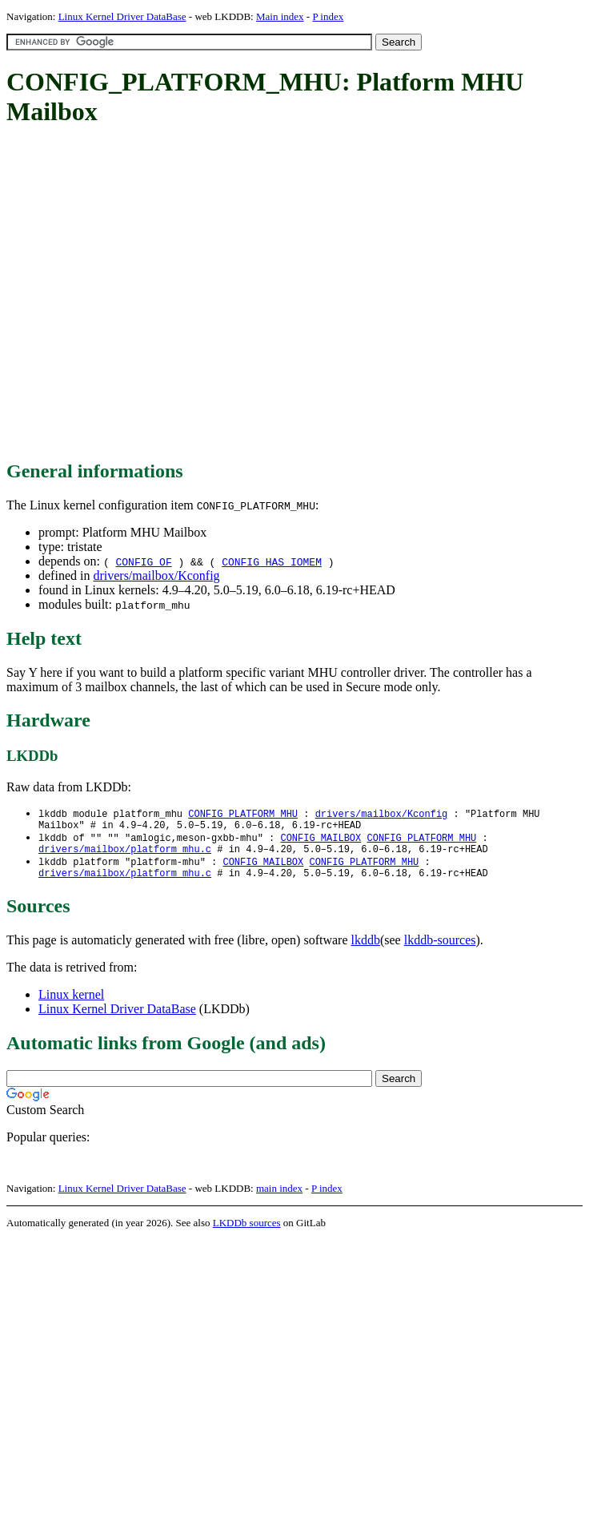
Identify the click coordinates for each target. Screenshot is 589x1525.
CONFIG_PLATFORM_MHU (243, 814)
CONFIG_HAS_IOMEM (272, 561)
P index (327, 16)
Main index (280, 16)
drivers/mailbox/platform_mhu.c (124, 855)
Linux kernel (71, 1004)
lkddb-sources (440, 949)
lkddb (365, 949)
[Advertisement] (150, 294)
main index (279, 1198)
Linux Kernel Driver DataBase (122, 16)
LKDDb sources (247, 1232)
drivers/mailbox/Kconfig (156, 575)
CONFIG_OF (143, 561)
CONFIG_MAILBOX (320, 841)
